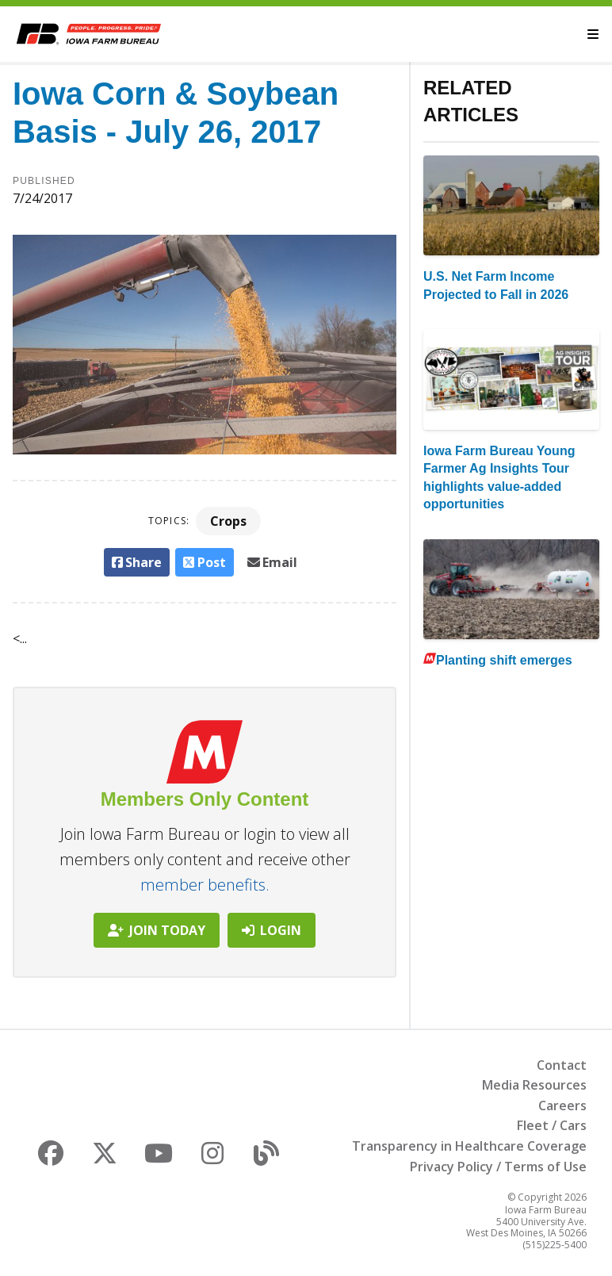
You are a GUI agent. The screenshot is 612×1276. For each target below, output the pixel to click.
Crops (228, 521)
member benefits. (205, 884)
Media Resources (534, 1085)
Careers (562, 1105)
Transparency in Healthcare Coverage (469, 1146)
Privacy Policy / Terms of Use (498, 1166)
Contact (562, 1065)
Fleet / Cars (552, 1125)
